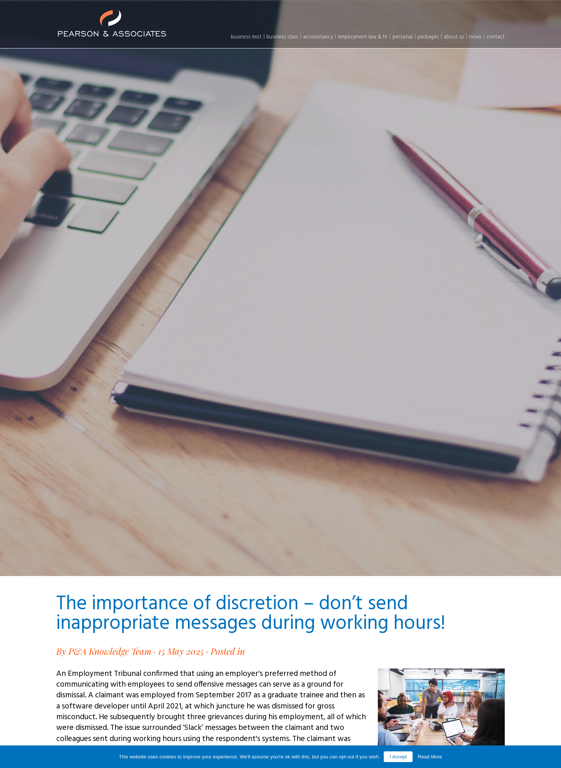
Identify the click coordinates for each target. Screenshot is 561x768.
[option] (280, 288)
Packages (428, 37)
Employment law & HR (363, 37)
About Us (454, 37)
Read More (430, 756)
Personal (403, 37)
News (475, 37)
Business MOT (246, 37)
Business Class (282, 37)
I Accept (398, 756)
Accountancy (318, 37)
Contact (495, 37)
